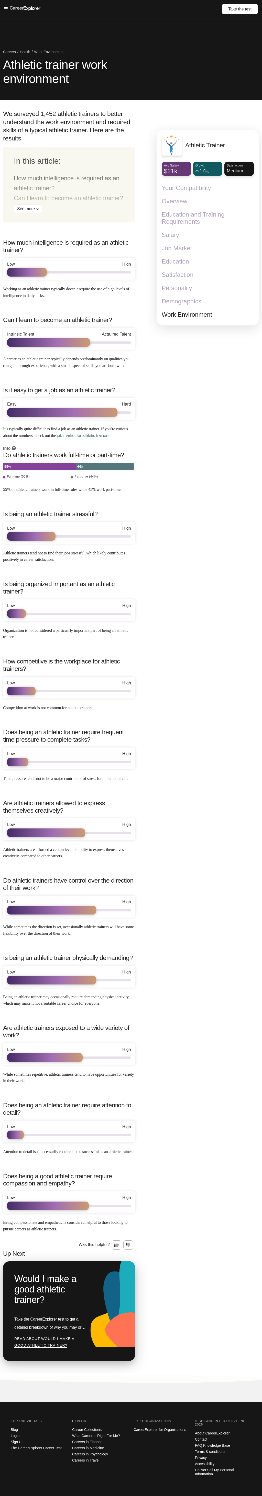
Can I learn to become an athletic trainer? (68, 198)
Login (15, 1436)
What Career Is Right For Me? (96, 1436)
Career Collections (87, 1430)
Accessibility (204, 1464)
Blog (14, 1430)
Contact (201, 1439)
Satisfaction (177, 274)
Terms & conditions (210, 1452)
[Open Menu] (113, 9)
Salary (170, 235)
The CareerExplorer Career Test (36, 1448)
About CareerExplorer (212, 1433)
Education (175, 261)
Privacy (201, 1458)
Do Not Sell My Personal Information (214, 1472)
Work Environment (187, 314)
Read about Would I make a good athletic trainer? (44, 1342)
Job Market (177, 248)
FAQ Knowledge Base (212, 1445)
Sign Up (17, 1442)
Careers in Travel (86, 1460)
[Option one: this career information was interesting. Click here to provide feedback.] (117, 1245)
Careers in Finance (87, 1442)
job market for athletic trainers (83, 435)
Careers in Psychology (90, 1454)
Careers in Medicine (88, 1448)
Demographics (181, 301)
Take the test (240, 9)
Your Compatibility (186, 188)
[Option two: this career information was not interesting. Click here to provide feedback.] (128, 1245)
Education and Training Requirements (193, 218)
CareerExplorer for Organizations (160, 1430)
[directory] (69, 184)
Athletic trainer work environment (55, 72)
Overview (174, 201)
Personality (177, 288)
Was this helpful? (94, 1244)
